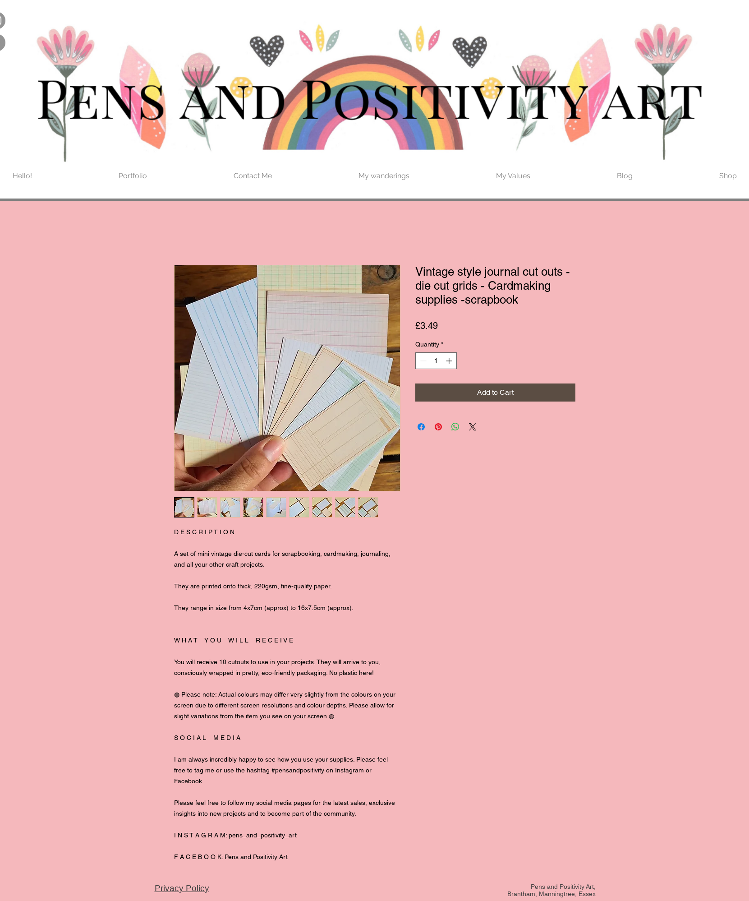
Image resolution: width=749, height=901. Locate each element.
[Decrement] (422, 361)
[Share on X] (472, 426)
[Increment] (449, 361)
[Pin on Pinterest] (438, 426)
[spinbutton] (436, 361)
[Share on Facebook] (421, 426)
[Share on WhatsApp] (455, 426)
